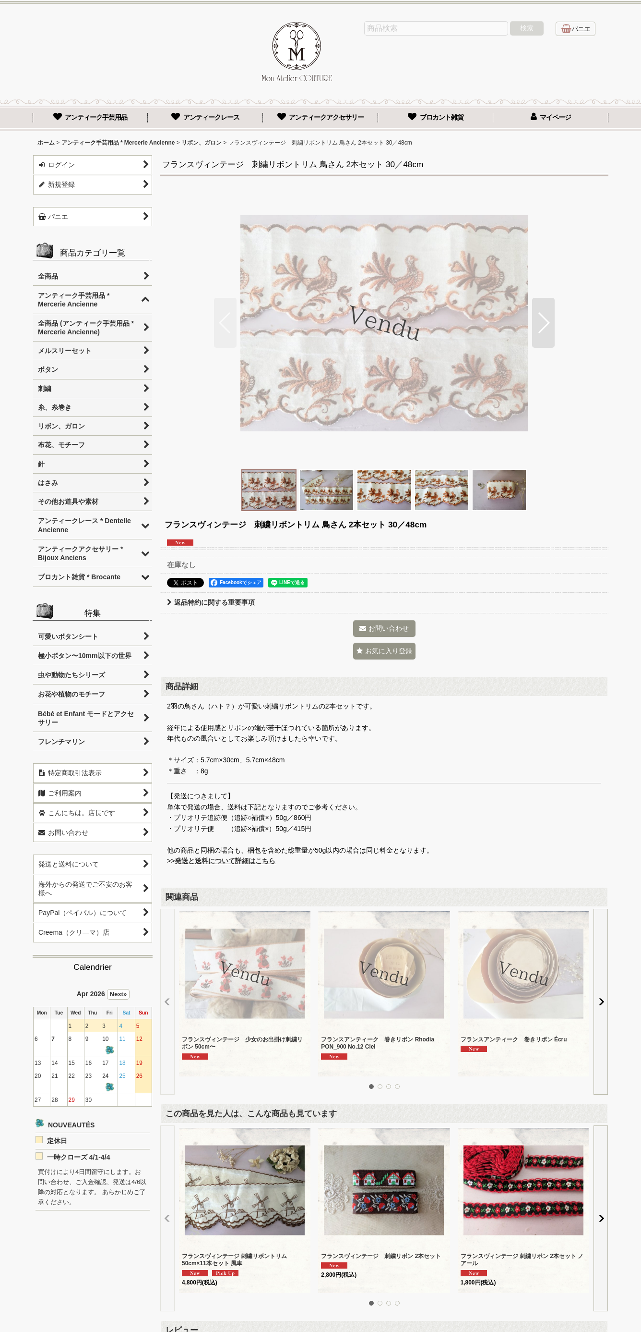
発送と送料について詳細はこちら (225, 861)
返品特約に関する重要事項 (211, 602)
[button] (225, 323)
